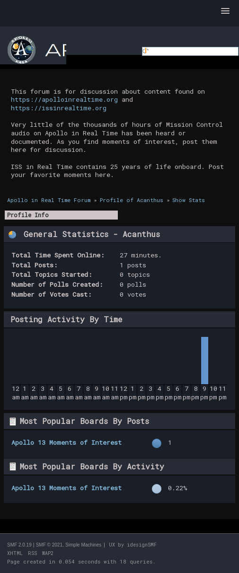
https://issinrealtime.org (58, 108)
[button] (225, 11)
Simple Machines (83, 544)
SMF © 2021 (49, 544)
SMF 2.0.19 (19, 544)
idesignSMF (142, 545)
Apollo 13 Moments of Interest (66, 442)
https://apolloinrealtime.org (64, 99)
